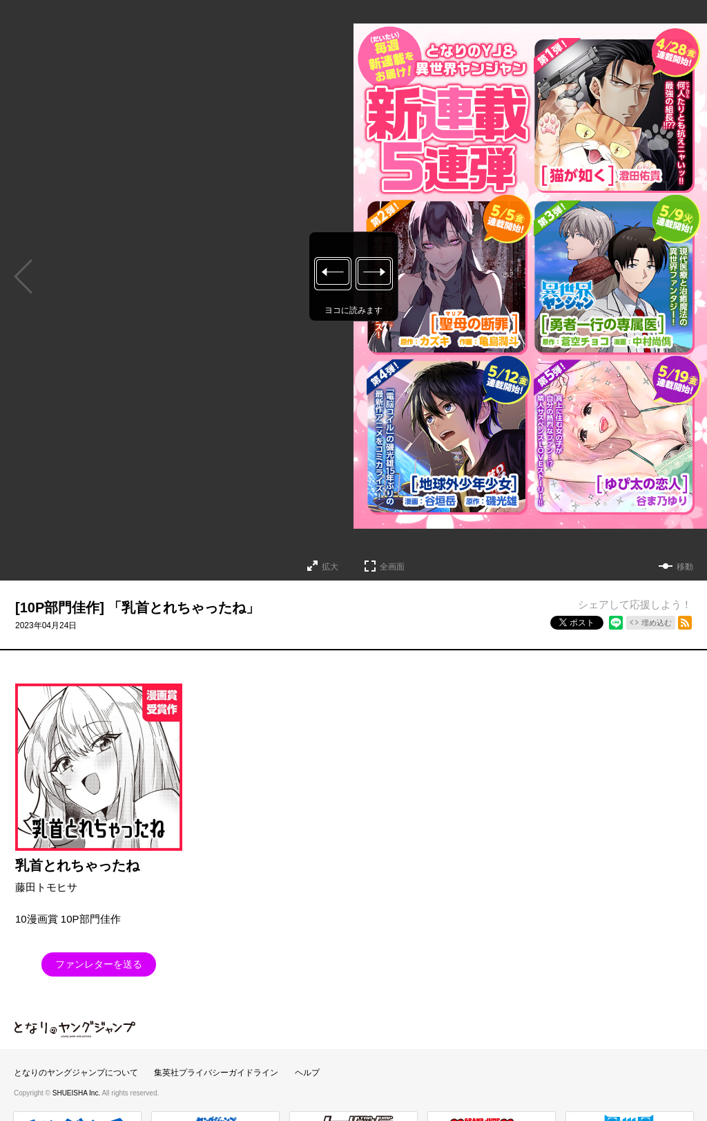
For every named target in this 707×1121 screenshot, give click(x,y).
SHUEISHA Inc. (77, 1093)
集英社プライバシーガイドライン (216, 1072)
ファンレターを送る (98, 964)
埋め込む (656, 623)
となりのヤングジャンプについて (76, 1072)
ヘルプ (307, 1072)
